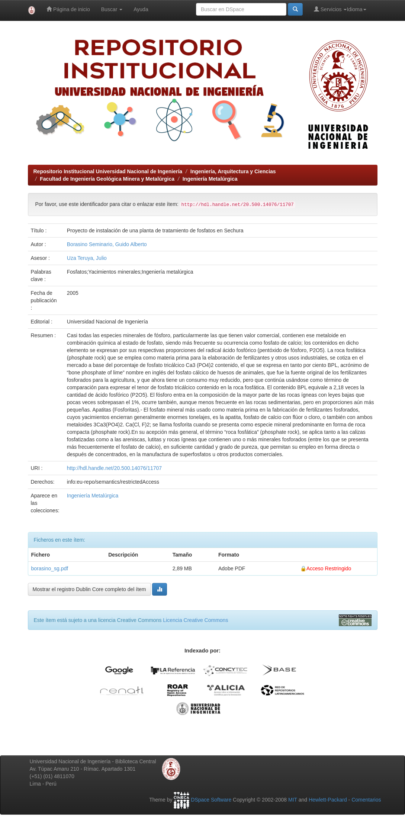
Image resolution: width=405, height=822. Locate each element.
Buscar (111, 9)
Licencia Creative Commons (195, 620)
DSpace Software (211, 800)
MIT (292, 800)
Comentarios (366, 800)
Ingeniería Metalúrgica (210, 179)
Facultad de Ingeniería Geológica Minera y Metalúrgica (107, 179)
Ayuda (141, 9)
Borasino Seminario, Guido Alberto (107, 244)
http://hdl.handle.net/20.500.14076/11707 (114, 468)
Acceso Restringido (328, 568)
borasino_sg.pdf (49, 568)
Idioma (356, 9)
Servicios (330, 9)
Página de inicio (68, 9)
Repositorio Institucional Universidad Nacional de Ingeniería (108, 171)
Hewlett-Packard (328, 800)
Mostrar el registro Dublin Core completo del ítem (89, 589)
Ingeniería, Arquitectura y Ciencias (233, 171)
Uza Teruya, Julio (87, 258)
